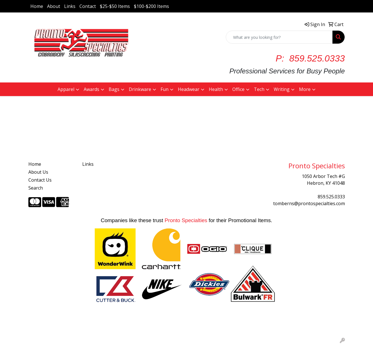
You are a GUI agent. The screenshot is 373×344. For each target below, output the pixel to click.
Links (69, 6)
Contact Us (40, 180)
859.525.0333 (331, 197)
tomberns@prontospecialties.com (309, 203)
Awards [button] (91, 89)
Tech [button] (259, 89)
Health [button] (216, 89)
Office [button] (238, 89)
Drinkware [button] (140, 89)
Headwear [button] (188, 89)
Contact (87, 6)
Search (35, 188)
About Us (38, 172)
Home (36, 6)
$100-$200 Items (151, 6)
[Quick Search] (279, 37)
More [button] (305, 89)
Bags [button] (114, 89)
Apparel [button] (66, 89)
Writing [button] (282, 89)
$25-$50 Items (115, 6)
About (53, 6)
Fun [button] (164, 89)
